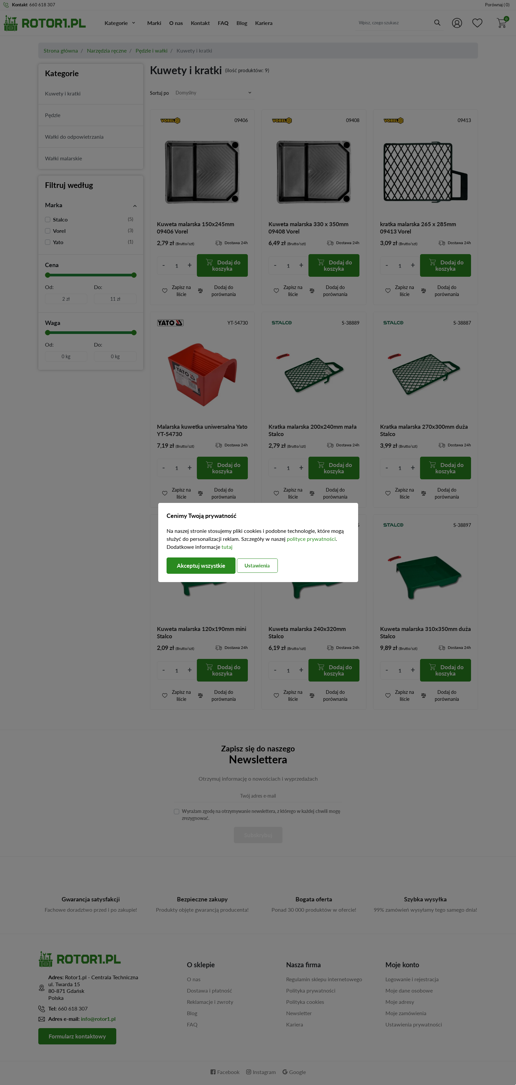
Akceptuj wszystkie (203, 565)
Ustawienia (264, 565)
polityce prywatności (311, 539)
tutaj (227, 546)
